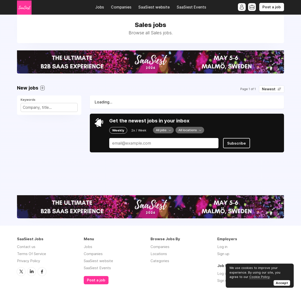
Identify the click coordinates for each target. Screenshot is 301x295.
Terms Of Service (31, 253)
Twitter (21, 271)
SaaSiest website (154, 7)
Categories (159, 260)
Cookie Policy (259, 277)
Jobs (99, 7)
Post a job (271, 7)
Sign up (223, 253)
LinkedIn (31, 271)
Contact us (26, 246)
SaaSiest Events (191, 7)
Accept (282, 283)
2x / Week (138, 130)
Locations (158, 253)
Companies (121, 7)
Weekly (118, 130)
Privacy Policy (28, 260)
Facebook (42, 271)
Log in (222, 246)
